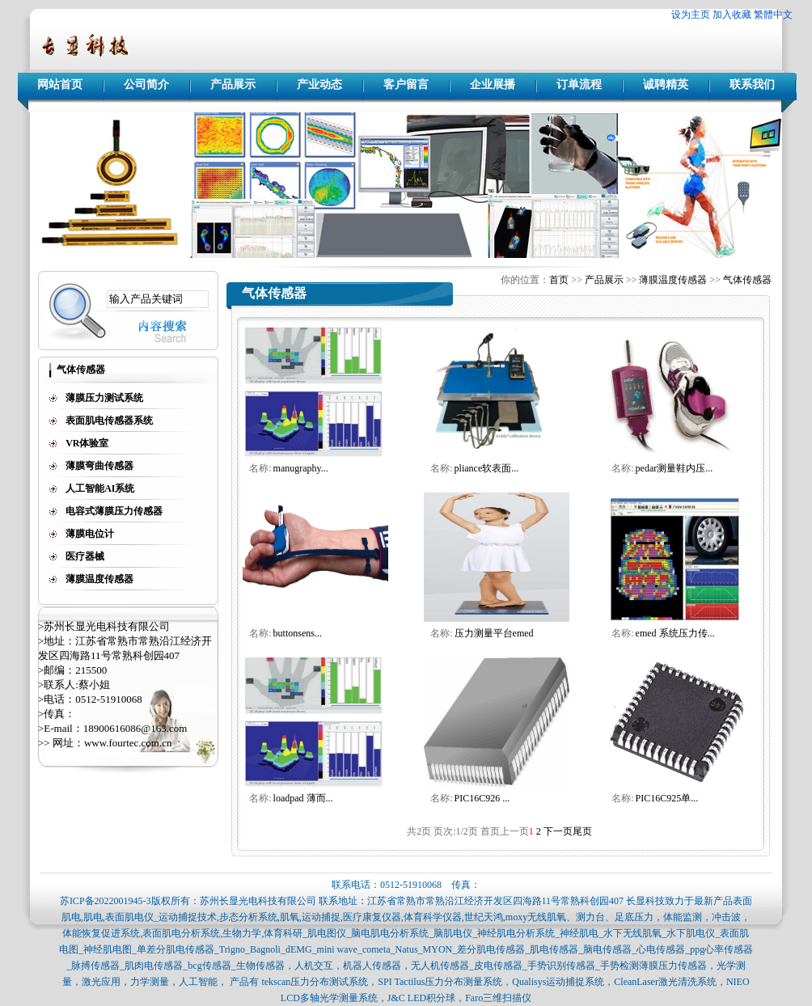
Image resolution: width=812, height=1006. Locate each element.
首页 (559, 279)
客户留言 (406, 84)
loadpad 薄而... (303, 798)
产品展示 (233, 84)
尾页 (582, 831)
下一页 (558, 831)
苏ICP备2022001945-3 (105, 901)
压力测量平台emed (494, 633)
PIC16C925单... (667, 798)
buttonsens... (297, 633)
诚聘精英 (665, 84)
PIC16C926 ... (482, 798)
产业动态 (319, 84)
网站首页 (59, 84)
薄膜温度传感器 (673, 279)
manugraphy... (300, 468)
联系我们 (752, 84)
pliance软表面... (487, 468)
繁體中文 (773, 14)
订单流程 (579, 84)
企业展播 (492, 84)
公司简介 (146, 84)
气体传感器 (747, 279)
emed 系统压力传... (675, 633)
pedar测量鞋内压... (674, 468)
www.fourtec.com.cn (128, 743)
